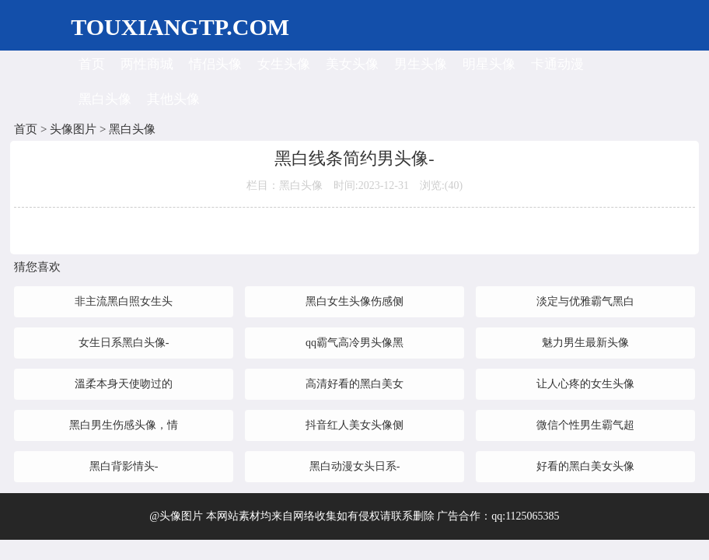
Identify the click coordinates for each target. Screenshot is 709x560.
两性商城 (146, 64)
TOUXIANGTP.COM (180, 27)
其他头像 (173, 99)
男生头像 (420, 64)
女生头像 (283, 64)
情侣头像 (215, 64)
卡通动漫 (557, 64)
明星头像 (489, 64)
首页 (92, 64)
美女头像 (352, 64)
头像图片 (73, 129)
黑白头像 (105, 99)
